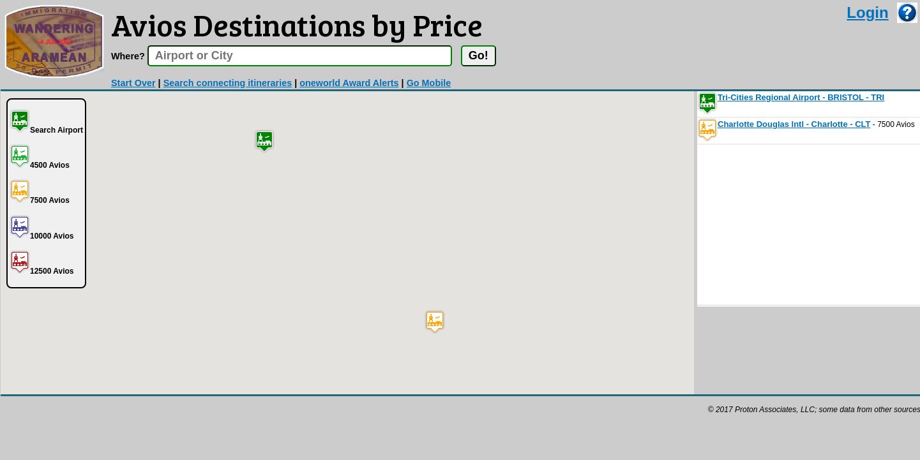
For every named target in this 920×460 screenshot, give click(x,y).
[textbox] (299, 55)
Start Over (133, 83)
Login (867, 12)
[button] (264, 141)
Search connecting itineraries (227, 83)
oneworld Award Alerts (348, 83)
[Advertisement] (793, 224)
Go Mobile (429, 83)
